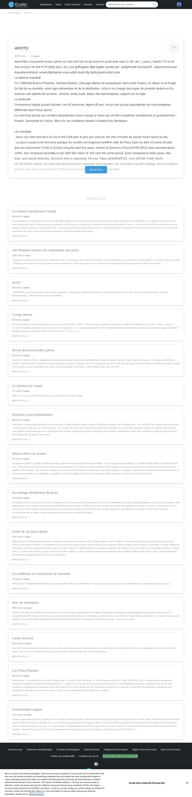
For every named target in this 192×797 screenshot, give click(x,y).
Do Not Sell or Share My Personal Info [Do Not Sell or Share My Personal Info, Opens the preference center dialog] (147, 794)
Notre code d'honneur (170, 749)
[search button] (155, 4)
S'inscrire (100, 4)
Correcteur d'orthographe (68, 749)
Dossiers (88, 4)
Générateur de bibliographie (39, 749)
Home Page (14, 13)
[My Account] (179, 4)
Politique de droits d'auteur (116, 749)
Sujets (58, 4)
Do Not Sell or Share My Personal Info (120, 756)
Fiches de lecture (73, 4)
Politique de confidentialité (63, 756)
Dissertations (46, 4)
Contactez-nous (15, 749)
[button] (174, 48)
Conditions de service (89, 756)
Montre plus (96, 169)
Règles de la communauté (144, 749)
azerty (28, 13)
